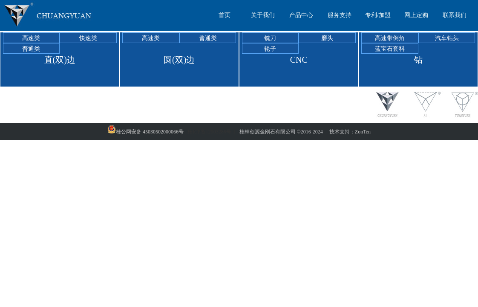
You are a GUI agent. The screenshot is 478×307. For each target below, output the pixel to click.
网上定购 (416, 15)
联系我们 (454, 15)
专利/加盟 (378, 15)
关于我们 (263, 15)
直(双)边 (59, 59)
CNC (299, 59)
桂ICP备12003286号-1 (211, 132)
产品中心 (301, 15)
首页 (224, 15)
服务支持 (339, 15)
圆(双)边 (179, 59)
